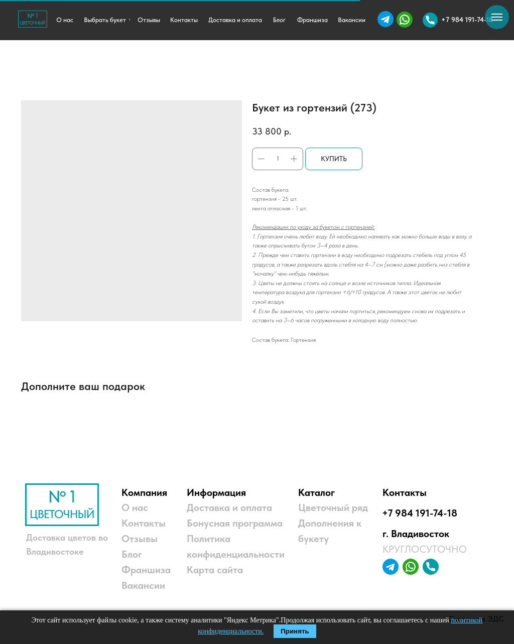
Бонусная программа (235, 523)
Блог (131, 554)
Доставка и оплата (229, 507)
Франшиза (146, 570)
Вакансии (143, 585)
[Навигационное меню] (496, 17)
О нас (134, 507)
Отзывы (139, 539)
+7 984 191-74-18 (419, 513)
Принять (295, 631)
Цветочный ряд (333, 507)
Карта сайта (215, 570)
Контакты (143, 523)
